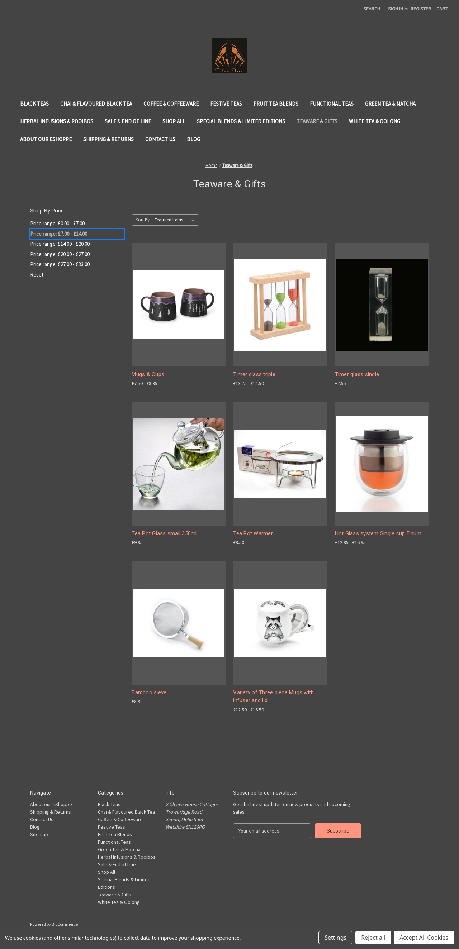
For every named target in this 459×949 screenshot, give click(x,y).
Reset (37, 274)
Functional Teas (332, 103)
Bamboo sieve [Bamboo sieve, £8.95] (149, 692)
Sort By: (143, 220)
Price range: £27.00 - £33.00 (60, 264)
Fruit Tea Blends (276, 103)
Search (371, 8)
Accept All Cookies (423, 937)
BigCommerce (65, 924)
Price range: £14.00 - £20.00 (60, 243)
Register (421, 8)
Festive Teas (226, 103)
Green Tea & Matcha (390, 103)
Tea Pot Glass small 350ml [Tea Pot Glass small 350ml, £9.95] (164, 533)
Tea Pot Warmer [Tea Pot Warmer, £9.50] (253, 533)
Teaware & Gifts (317, 121)
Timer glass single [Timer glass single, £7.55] (357, 374)
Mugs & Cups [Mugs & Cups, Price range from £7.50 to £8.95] (148, 374)
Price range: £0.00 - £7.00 (57, 223)
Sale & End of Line (128, 121)
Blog (193, 139)
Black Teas (34, 103)
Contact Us (160, 139)
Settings (335, 937)
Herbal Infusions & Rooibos (56, 121)
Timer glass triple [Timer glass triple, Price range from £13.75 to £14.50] (254, 374)
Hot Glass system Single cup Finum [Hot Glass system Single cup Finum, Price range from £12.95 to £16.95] (378, 533)
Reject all (373, 937)
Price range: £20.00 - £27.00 (60, 254)
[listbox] (176, 220)
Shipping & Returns (108, 139)
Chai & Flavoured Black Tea (96, 103)
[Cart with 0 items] (441, 9)
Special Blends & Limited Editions (241, 121)
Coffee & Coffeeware (171, 103)
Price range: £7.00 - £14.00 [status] (58, 233)
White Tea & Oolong (374, 121)
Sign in (395, 8)
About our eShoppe (46, 139)
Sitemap (39, 834)
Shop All (173, 121)
